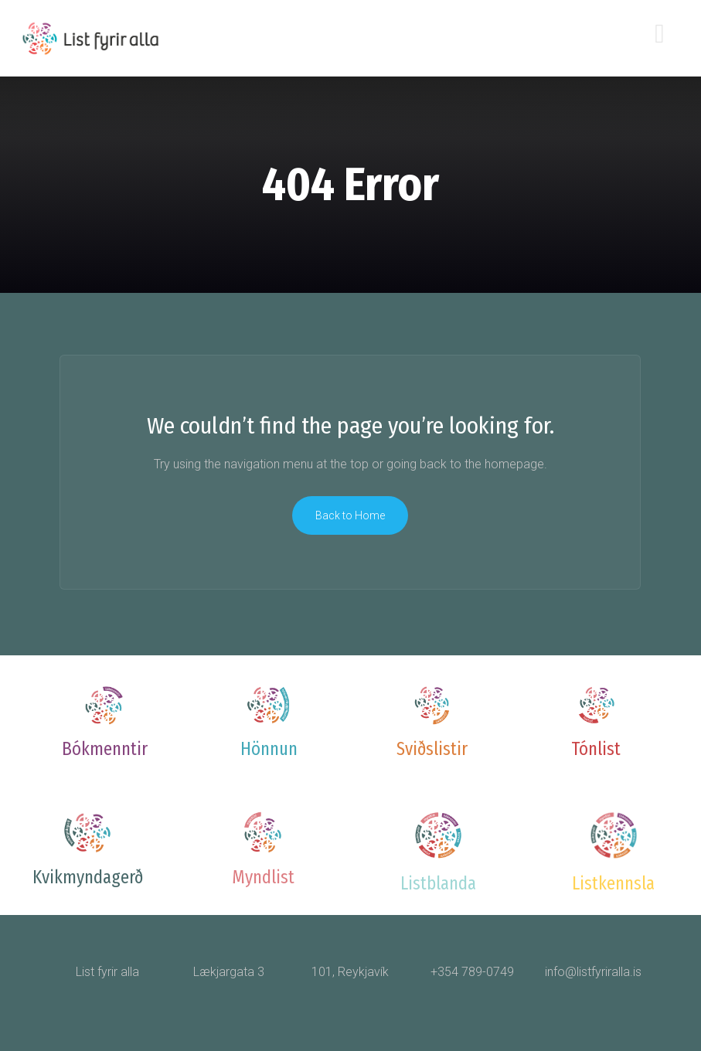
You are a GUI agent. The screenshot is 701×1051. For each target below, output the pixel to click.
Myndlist (263, 877)
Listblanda (438, 883)
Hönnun (269, 749)
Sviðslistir (432, 749)
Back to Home (350, 515)
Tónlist (596, 749)
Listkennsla (613, 883)
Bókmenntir (105, 749)
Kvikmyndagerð (87, 877)
